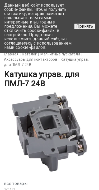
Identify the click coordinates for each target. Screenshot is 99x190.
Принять (84, 26)
